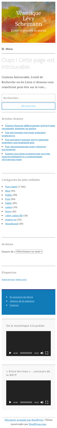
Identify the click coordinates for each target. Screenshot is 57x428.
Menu (9, 49)
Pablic (8, 203)
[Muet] (41, 353)
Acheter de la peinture (22, 301)
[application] (28, 343)
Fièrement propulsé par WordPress (24, 419)
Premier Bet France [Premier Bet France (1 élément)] (8, 279)
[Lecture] (10, 353)
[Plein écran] (46, 353)
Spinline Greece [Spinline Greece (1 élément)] (21, 279)
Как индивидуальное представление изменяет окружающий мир (25, 141)
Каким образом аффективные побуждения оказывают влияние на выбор (28, 127)
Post (7, 199)
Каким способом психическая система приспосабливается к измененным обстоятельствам (26, 156)
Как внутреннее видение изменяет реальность (24, 134)
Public (8, 195)
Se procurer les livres (21, 297)
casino (8, 207)
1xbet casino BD (14, 215)
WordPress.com (37, 424)
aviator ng (10, 219)
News (8, 211)
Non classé (11, 186)
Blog (7, 190)
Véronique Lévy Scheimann (28, 18)
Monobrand (11, 223)
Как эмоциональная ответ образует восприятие (24, 148)
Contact (14, 305)
